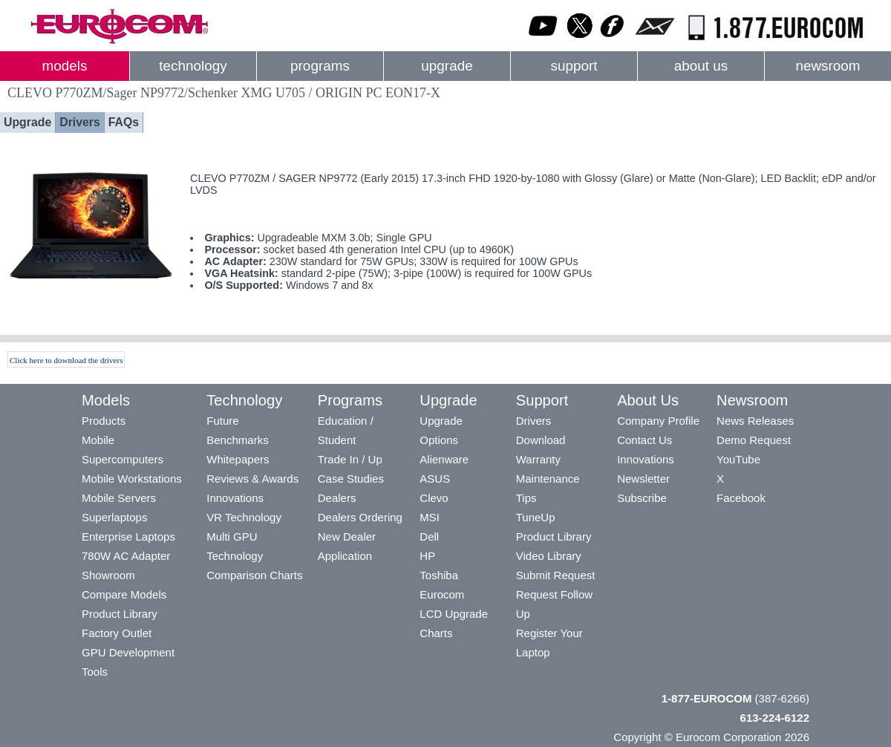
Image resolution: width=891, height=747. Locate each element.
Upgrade (27, 122)
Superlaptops (114, 517)
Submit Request (555, 575)
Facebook (741, 498)
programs (320, 66)
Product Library (119, 613)
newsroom (827, 66)
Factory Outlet (116, 633)
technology (192, 66)
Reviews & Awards (252, 478)
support (573, 66)
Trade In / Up (350, 459)
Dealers (337, 498)
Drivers (79, 122)
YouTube (738, 459)
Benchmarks (237, 440)
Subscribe (642, 498)
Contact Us (644, 440)
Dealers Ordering (360, 517)
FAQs (123, 122)
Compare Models (124, 594)
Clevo (434, 498)
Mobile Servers (119, 498)
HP (427, 555)
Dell (429, 536)
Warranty (538, 459)
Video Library (548, 555)
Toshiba (439, 575)
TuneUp (535, 517)
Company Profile (658, 420)
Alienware (444, 459)
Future (222, 420)
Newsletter (643, 478)
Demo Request (754, 440)
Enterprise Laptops (128, 536)
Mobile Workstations (132, 478)
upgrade (446, 66)
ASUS (435, 478)
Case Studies (351, 478)
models (65, 66)
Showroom (108, 575)
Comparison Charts (254, 575)
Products (103, 420)
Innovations (235, 498)
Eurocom (442, 594)
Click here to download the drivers (66, 360)
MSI (430, 517)
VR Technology (243, 517)
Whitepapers (237, 459)
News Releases (755, 420)
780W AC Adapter (126, 555)
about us (701, 66)
